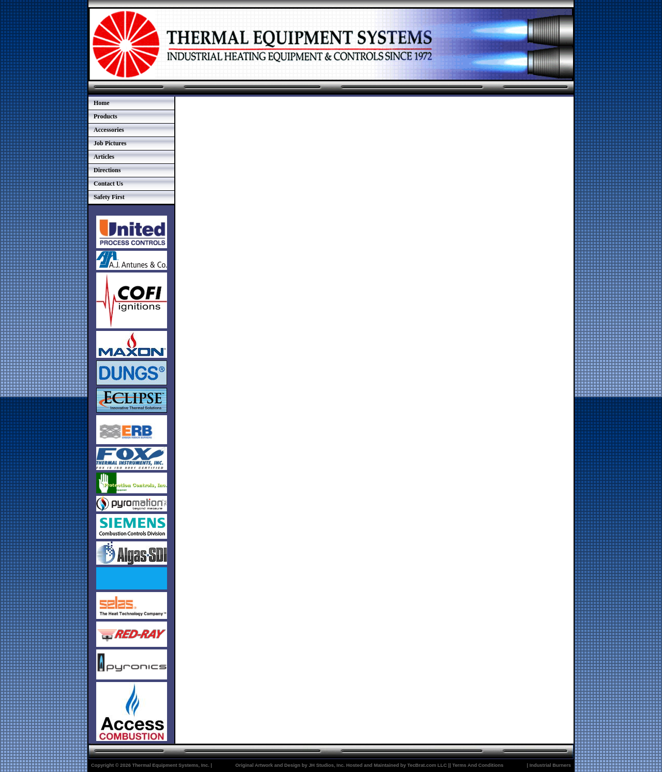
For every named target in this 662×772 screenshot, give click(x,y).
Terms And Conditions (477, 765)
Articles (104, 156)
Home (102, 103)
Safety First (109, 197)
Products (105, 116)
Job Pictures (110, 143)
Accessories (109, 129)
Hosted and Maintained (372, 765)
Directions (107, 170)
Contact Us (108, 183)
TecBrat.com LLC (427, 765)
